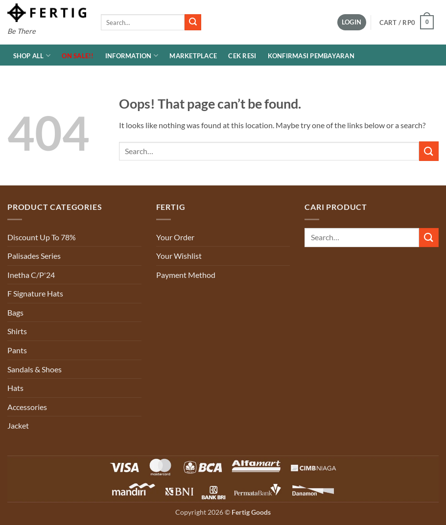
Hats (15, 387)
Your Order (175, 237)
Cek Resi (242, 56)
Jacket (18, 425)
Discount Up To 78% (41, 237)
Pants (17, 350)
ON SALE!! (78, 56)
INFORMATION (131, 55)
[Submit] (193, 22)
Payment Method (185, 274)
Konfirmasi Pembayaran (311, 56)
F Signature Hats (35, 293)
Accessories (27, 406)
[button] (351, 22)
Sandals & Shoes (34, 369)
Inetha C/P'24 (31, 274)
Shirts (17, 331)
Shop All (32, 55)
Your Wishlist (179, 255)
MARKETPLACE (193, 56)
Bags (15, 312)
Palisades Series (34, 255)
